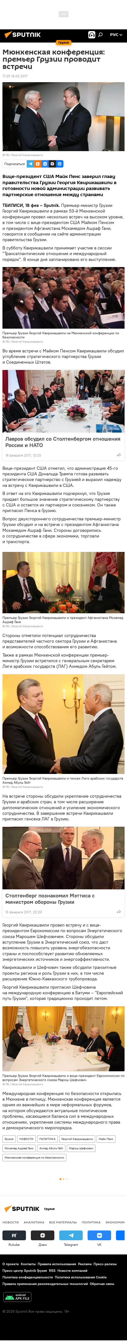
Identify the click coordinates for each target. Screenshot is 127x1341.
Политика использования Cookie (81, 1277)
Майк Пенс (106, 1139)
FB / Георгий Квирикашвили (24, 155)
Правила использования (57, 1264)
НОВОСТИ (26, 1139)
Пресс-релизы (105, 1264)
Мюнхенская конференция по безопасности (34, 1157)
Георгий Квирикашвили (77, 1139)
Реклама (85, 1264)
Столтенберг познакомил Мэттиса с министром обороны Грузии (50, 898)
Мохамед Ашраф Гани (19, 1148)
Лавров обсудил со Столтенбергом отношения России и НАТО (62, 442)
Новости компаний (72, 1270)
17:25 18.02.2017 (15, 76)
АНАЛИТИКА (34, 1222)
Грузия (9, 1139)
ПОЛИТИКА (47, 1139)
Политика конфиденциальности (27, 1277)
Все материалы (63, 1222)
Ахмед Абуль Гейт (51, 1148)
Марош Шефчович (81, 1148)
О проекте (10, 1264)
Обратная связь (102, 1284)
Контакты (28, 1264)
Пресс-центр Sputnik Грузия (24, 1270)
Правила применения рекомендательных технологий (45, 1284)
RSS (52, 1270)
